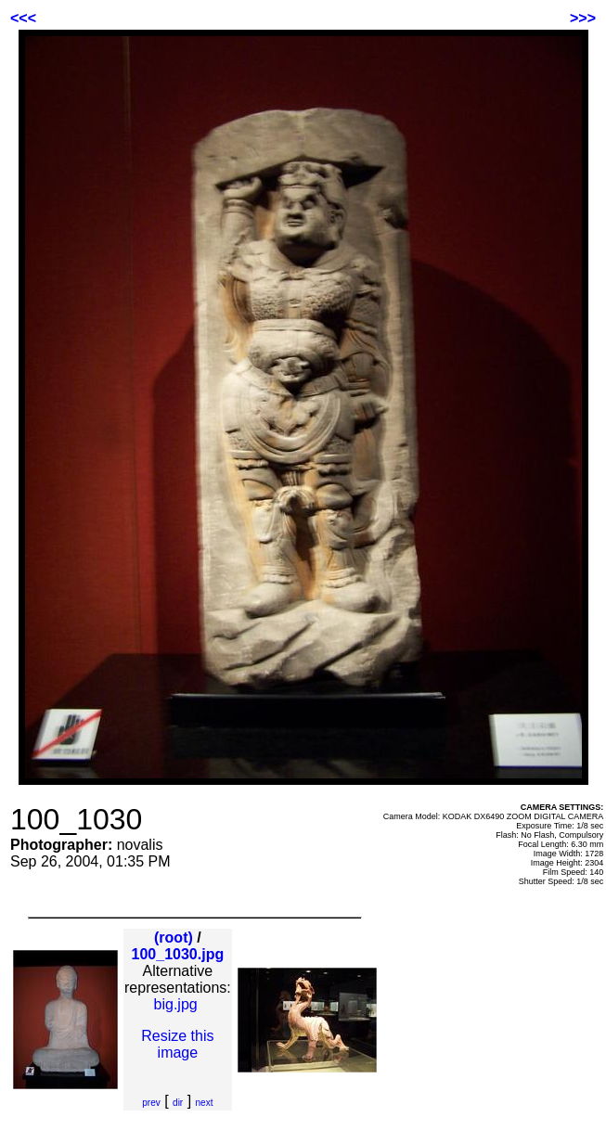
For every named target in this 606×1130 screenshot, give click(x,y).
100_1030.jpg (178, 954)
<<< (23, 18)
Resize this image (177, 1044)
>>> (583, 18)
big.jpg (176, 1004)
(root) (173, 937)
